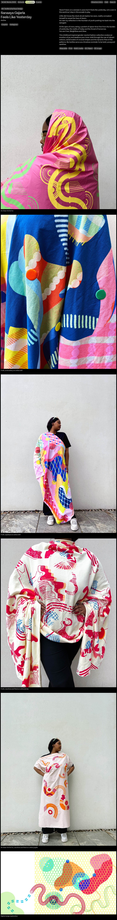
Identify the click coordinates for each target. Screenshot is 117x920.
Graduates (30, 2)
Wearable (63, 48)
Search (112, 2)
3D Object (89, 48)
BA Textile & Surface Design (12, 9)
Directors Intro (97, 2)
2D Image (97, 48)
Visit (106, 2)
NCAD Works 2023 (9, 2)
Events (38, 2)
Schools (21, 2)
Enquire (4, 24)
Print (70, 48)
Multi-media (78, 48)
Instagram (14, 24)
